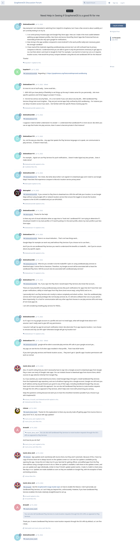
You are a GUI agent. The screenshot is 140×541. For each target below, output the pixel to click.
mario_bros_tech (31, 412)
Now (112, 67)
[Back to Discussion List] (3, 3)
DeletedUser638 (31, 74)
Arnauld (28, 487)
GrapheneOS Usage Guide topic (49, 487)
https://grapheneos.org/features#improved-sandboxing (67, 73)
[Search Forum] (94, 3)
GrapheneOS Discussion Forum (28, 2)
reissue (28, 457)
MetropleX (29, 214)
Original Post (115, 31)
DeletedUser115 (31, 119)
